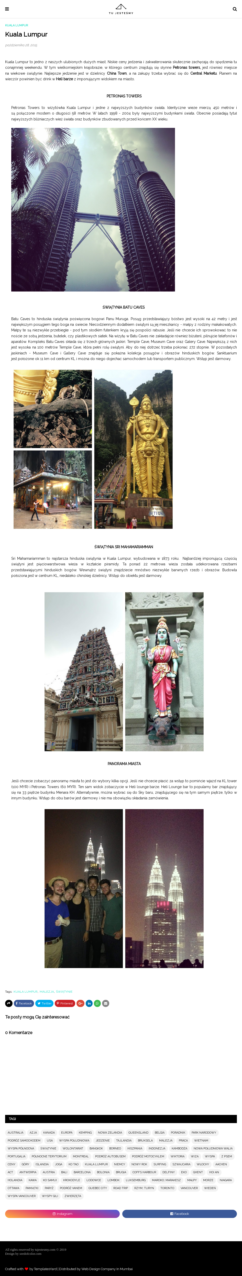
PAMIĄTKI (32, 1188)
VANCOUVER (189, 1188)
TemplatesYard (45, 1269)
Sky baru (145, 792)
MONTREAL (81, 1156)
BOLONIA (103, 1172)
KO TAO (74, 1164)
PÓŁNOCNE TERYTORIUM (49, 1156)
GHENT (198, 1172)
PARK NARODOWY (204, 1132)
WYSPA (210, 1156)
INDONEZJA (157, 1148)
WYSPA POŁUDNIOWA (74, 1140)
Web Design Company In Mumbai (107, 1269)
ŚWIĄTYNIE (64, 991)
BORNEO (115, 1148)
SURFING (159, 1164)
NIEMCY (119, 1164)
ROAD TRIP (120, 1188)
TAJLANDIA (123, 1140)
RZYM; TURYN (144, 1188)
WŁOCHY (203, 1164)
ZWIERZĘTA (72, 1196)
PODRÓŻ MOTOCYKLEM (148, 1156)
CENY (11, 1164)
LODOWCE (93, 1180)
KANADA (49, 1132)
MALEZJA (47, 991)
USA (50, 1140)
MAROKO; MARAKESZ (166, 1180)
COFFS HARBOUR (144, 1172)
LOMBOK (113, 1180)
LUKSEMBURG (136, 1180)
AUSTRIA (49, 1172)
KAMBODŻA (179, 1148)
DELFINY (168, 1172)
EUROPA (66, 1132)
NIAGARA (226, 1180)
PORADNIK (178, 1132)
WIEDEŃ (210, 1188)
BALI (64, 1172)
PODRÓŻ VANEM (71, 1188)
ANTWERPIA (27, 1172)
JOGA (58, 1164)
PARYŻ (49, 1188)
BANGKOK (96, 1148)
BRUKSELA (145, 1140)
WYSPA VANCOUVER (22, 1196)
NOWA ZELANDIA (110, 1132)
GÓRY (25, 1164)
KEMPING (85, 1132)
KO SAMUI (50, 1180)
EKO (184, 1172)
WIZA (195, 1156)
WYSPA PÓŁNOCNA (21, 1148)
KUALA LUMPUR (26, 991)
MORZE (208, 1180)
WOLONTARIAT (73, 1148)
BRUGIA (121, 1172)
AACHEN (221, 1164)
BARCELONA (82, 1172)
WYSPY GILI (50, 1196)
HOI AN (214, 1172)
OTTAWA (13, 1188)
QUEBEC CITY (98, 1188)
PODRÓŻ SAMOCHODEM (24, 1140)
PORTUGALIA (16, 1156)
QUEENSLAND (138, 1132)
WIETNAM (201, 1140)
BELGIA (159, 1132)
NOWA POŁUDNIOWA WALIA (213, 1148)
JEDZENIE (103, 1140)
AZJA (33, 1132)
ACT (10, 1172)
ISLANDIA (42, 1164)
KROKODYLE (71, 1180)
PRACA (183, 1140)
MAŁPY (192, 1180)
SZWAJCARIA (181, 1164)
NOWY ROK (139, 1164)
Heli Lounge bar (175, 787)
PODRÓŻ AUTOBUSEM (110, 1156)
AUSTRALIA (15, 1132)
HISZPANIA (134, 1148)
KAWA (33, 1180)
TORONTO (167, 1188)
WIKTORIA (177, 1156)
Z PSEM (226, 1156)
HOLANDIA (15, 1180)
